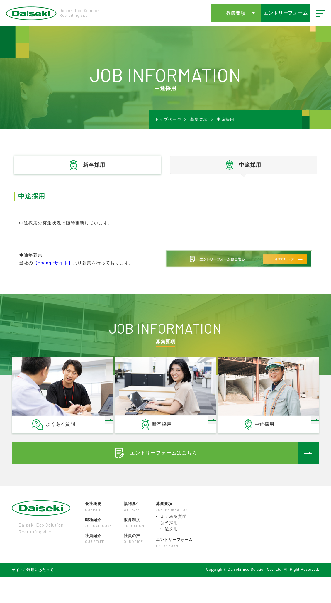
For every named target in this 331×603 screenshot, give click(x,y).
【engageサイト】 (53, 273)
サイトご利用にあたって (33, 596)
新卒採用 (172, 545)
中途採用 (172, 551)
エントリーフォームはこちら (159, 468)
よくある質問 (176, 539)
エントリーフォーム (285, 13)
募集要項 (236, 13)
